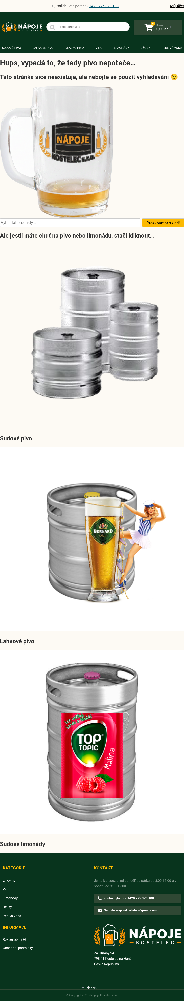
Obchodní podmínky (18, 948)
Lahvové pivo (42, 48)
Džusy (145, 48)
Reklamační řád (14, 939)
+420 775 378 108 (141, 898)
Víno (98, 48)
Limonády (121, 48)
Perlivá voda (172, 48)
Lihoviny (9, 880)
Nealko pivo (74, 48)
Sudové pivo (11, 48)
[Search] (53, 28)
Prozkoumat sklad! (163, 223)
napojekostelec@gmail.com (136, 910)
